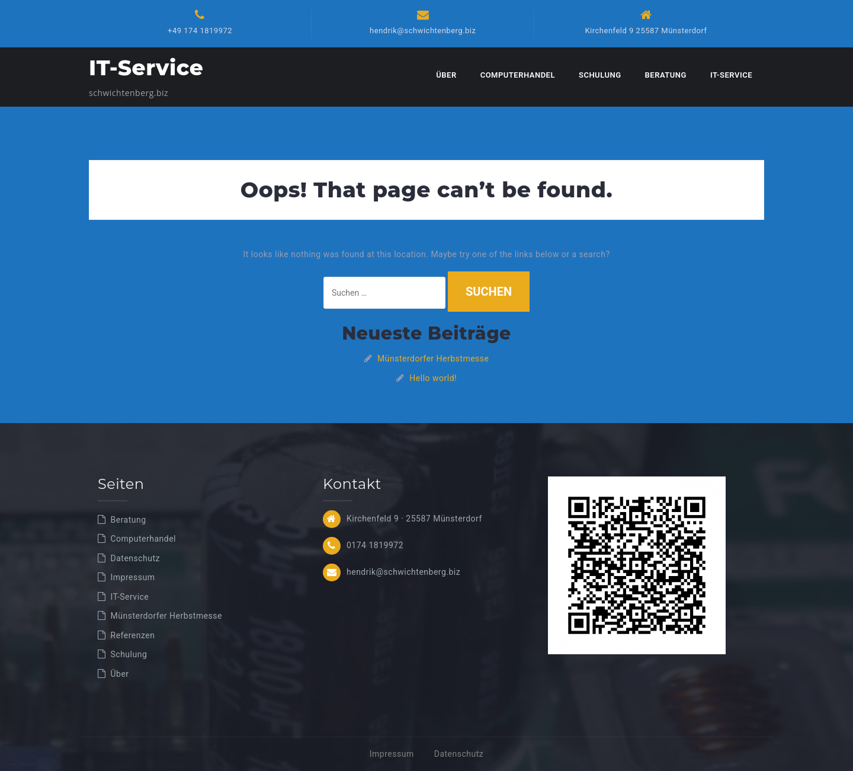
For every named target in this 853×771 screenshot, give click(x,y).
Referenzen (133, 635)
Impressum (133, 577)
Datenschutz (136, 558)
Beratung (666, 75)
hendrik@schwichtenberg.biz (423, 30)
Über (446, 75)
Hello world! (433, 378)
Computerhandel (517, 75)
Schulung (600, 75)
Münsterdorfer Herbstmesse (433, 358)
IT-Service (146, 68)
